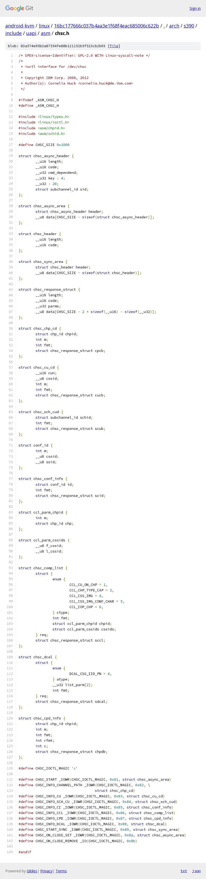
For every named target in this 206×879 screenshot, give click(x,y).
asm (45, 33)
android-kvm (19, 26)
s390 (189, 26)
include (13, 33)
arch (174, 26)
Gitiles (32, 870)
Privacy (46, 870)
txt (184, 870)
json (196, 870)
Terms (61, 870)
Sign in (195, 8)
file (114, 46)
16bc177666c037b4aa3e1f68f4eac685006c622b (106, 26)
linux (44, 26)
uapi (31, 33)
